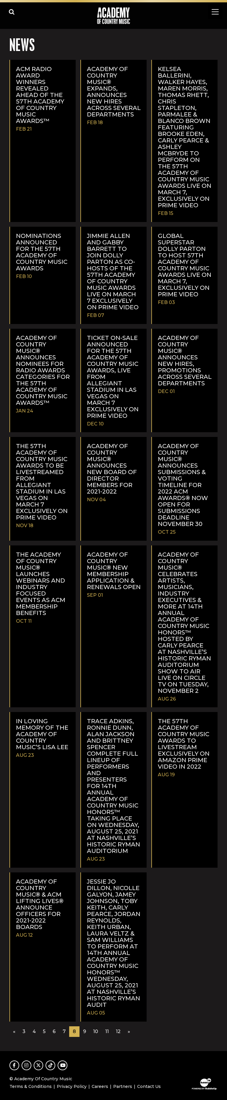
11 (107, 1031)
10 (95, 1031)
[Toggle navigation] (215, 12)
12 (118, 1031)
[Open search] (12, 12)
